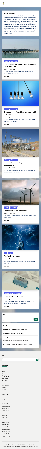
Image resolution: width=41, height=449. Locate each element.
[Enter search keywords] (20, 360)
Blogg (6, 207)
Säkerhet (4, 387)
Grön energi (14, 61)
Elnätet (6, 61)
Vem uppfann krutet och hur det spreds (13, 333)
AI (5, 253)
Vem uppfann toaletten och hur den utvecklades (16, 340)
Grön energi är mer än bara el (15, 211)
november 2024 (6, 422)
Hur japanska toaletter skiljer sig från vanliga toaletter (17, 344)
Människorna (5, 385)
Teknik (3, 392)
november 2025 (6, 408)
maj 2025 (4, 415)
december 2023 (6, 429)
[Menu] (38, 3)
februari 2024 (5, 424)
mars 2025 (4, 420)
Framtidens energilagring (13, 296)
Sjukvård (4, 389)
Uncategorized (5, 394)
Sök (4, 314)
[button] (37, 360)
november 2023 (6, 431)
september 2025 (6, 413)
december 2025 (6, 406)
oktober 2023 (5, 434)
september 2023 (6, 436)
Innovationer (5, 383)
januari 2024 (5, 427)
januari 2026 (5, 403)
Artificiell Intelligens (12, 256)
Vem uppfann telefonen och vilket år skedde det (16, 337)
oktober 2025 (5, 410)
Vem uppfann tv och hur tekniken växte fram (15, 329)
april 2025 (4, 417)
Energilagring (8, 293)
